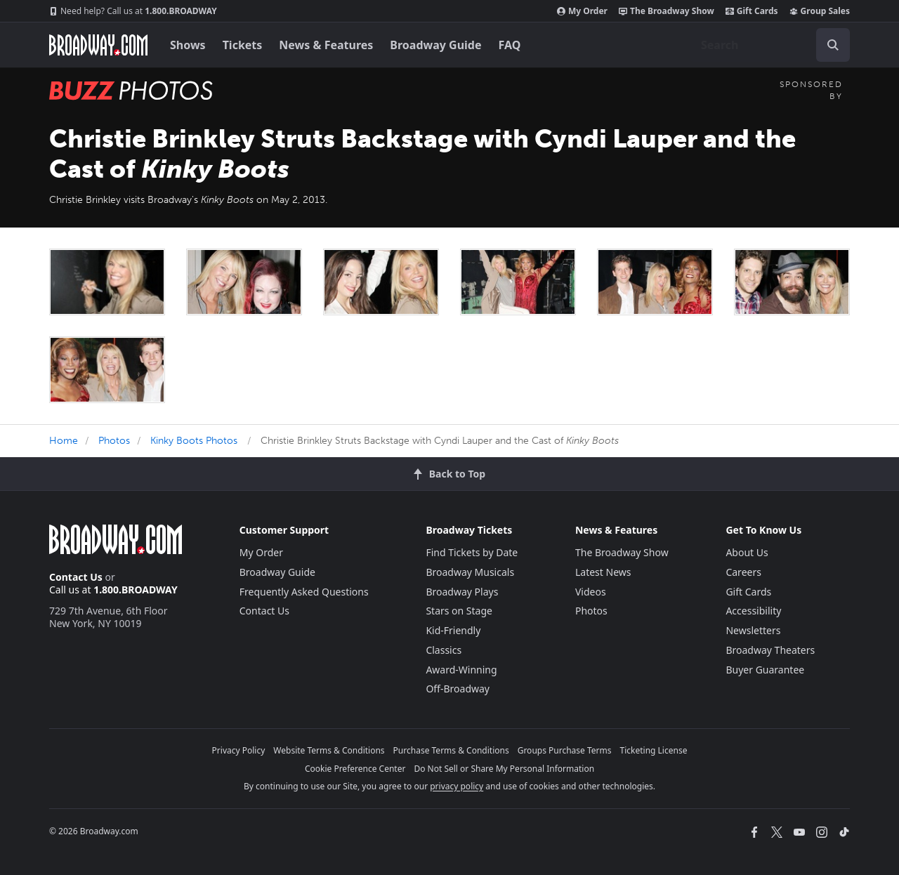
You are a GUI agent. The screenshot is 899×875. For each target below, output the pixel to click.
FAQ (510, 45)
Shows (188, 45)
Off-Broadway (458, 688)
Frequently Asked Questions (304, 591)
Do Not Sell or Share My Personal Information (504, 769)
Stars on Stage (459, 610)
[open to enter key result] (833, 45)
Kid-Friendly (453, 630)
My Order (582, 11)
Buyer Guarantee (765, 669)
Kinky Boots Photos (193, 441)
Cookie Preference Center (355, 769)
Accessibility (753, 610)
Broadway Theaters (770, 650)
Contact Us (76, 577)
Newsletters (753, 630)
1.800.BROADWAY (133, 11)
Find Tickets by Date (472, 552)
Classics (443, 650)
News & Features (326, 45)
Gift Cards (752, 11)
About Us (747, 552)
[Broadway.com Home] (98, 44)
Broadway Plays (462, 591)
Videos (590, 591)
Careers (743, 572)
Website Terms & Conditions (328, 750)
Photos (114, 441)
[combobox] (770, 45)
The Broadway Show (666, 11)
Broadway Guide (435, 45)
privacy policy (456, 786)
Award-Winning (461, 669)
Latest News (603, 572)
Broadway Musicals (470, 572)
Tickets (243, 45)
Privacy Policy (238, 750)
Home (63, 441)
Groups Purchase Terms (565, 750)
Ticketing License (654, 750)
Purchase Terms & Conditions (451, 750)
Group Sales (819, 11)
